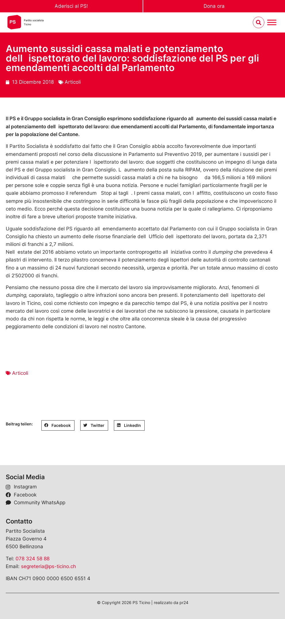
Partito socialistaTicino (34, 22)
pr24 (183, 602)
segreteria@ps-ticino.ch (48, 566)
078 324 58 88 (32, 558)
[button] (57, 425)
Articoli (73, 82)
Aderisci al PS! (71, 6)
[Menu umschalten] (271, 22)
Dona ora (214, 6)
